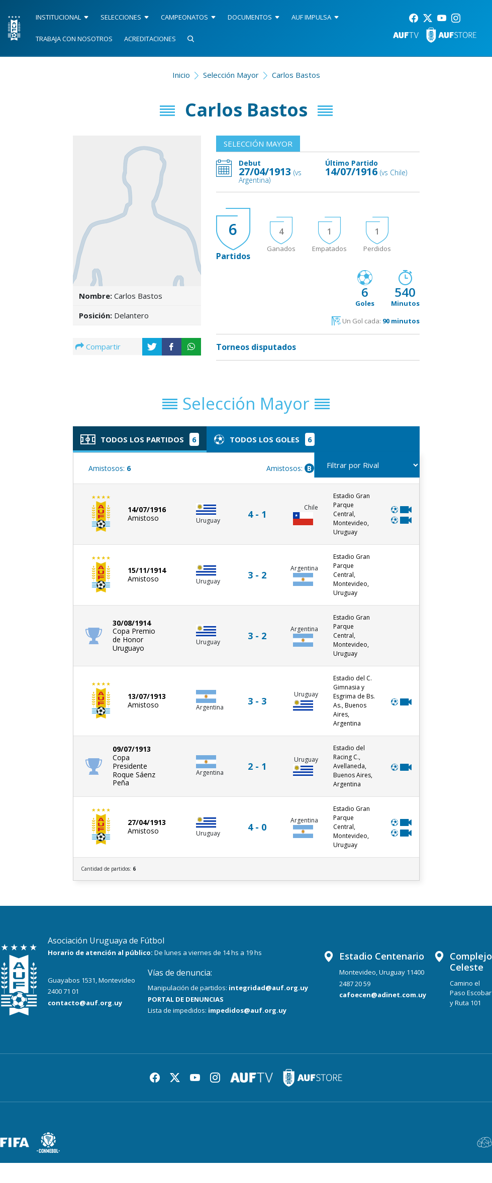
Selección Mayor (231, 75)
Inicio (181, 75)
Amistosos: (109, 468)
